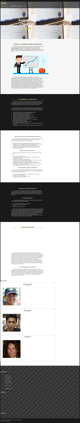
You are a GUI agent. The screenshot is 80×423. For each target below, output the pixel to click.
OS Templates (7, 420)
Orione (3, 3)
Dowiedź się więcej (27, 28)
